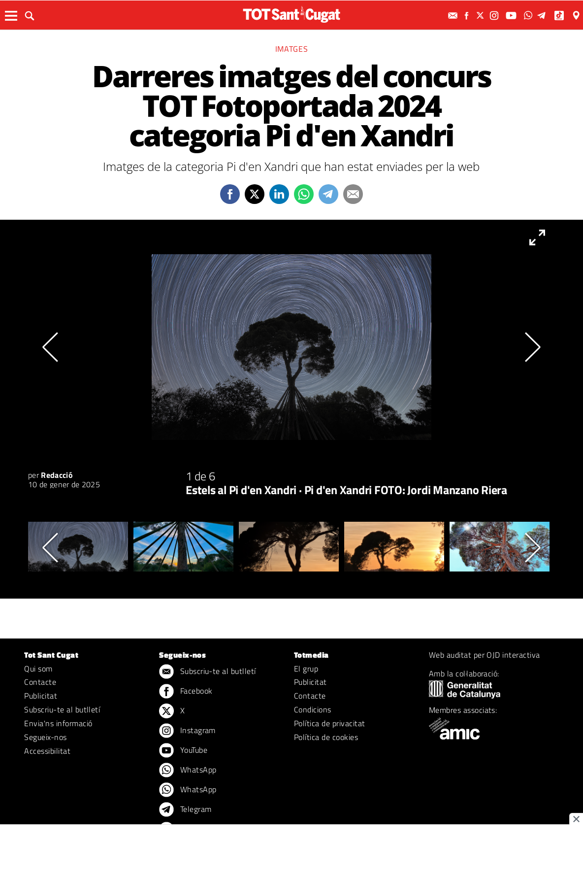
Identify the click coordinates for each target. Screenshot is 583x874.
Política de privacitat (329, 723)
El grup (306, 668)
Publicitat (40, 696)
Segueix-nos (45, 737)
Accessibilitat (47, 751)
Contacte (40, 682)
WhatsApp (187, 770)
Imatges (291, 49)
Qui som (38, 668)
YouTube (183, 751)
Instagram (187, 731)
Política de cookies (326, 737)
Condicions (312, 709)
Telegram (185, 810)
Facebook (185, 692)
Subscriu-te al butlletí (62, 709)
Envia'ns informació (58, 723)
